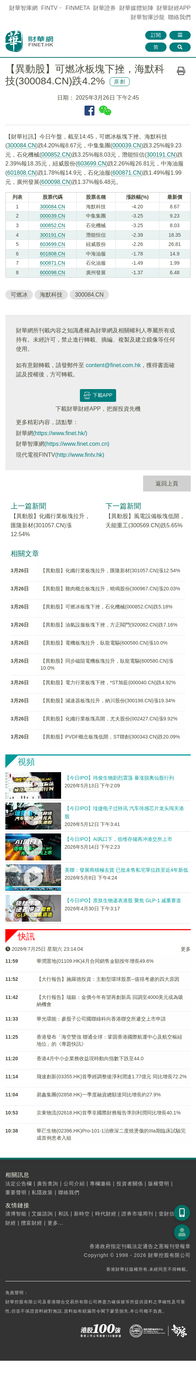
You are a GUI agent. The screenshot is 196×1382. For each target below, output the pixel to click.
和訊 (63, 1214)
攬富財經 (31, 1223)
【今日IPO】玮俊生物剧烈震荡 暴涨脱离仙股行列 (119, 778)
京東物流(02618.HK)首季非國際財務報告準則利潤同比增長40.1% (108, 1113)
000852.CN (55, 155)
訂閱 (156, 35)
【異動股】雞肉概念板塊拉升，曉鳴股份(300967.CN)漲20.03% (110, 588)
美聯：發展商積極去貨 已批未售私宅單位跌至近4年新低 (126, 870)
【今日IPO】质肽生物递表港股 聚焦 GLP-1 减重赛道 (123, 900)
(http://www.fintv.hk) (79, 455)
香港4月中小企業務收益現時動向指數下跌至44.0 (90, 1058)
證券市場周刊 (137, 1214)
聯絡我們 (179, 17)
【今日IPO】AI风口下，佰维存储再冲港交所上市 (118, 839)
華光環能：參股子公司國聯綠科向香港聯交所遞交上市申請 (101, 1019)
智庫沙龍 (148, 17)
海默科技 (51, 295)
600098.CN (55, 182)
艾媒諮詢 (42, 1214)
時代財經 (105, 1214)
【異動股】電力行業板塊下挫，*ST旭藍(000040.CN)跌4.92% (108, 682)
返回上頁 (167, 484)
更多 (186, 949)
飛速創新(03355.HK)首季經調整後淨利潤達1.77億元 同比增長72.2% (111, 1076)
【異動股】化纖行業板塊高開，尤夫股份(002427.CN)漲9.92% (109, 718)
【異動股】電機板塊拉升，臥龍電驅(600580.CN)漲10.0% (104, 643)
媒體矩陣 (136, 8)
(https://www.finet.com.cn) (76, 444)
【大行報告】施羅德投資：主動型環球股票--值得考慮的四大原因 (108, 979)
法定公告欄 (18, 1183)
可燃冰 (19, 295)
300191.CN (160, 155)
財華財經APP (174, 8)
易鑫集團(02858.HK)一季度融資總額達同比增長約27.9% (98, 1094)
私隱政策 (42, 1192)
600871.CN (126, 173)
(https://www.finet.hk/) (60, 433)
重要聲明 (16, 1192)
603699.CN (91, 164)
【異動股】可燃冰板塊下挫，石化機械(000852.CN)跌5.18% (106, 606)
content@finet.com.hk (113, 365)
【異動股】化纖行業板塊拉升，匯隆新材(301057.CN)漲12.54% (50, 525)
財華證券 (104, 8)
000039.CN (126, 145)
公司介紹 (74, 1183)
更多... (56, 1223)
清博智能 (16, 1214)
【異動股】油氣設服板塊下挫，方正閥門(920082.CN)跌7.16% (109, 625)
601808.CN (21, 173)
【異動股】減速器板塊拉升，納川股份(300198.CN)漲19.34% (107, 700)
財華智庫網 (23, 8)
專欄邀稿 (100, 1183)
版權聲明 (158, 1183)
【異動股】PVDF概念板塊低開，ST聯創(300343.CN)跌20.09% (110, 737)
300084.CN (21, 145)
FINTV (49, 8)
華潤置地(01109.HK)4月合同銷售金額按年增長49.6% (95, 961)
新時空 (82, 1214)
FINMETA (77, 8)
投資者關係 (129, 1183)
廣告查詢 (47, 1183)
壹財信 (167, 1214)
